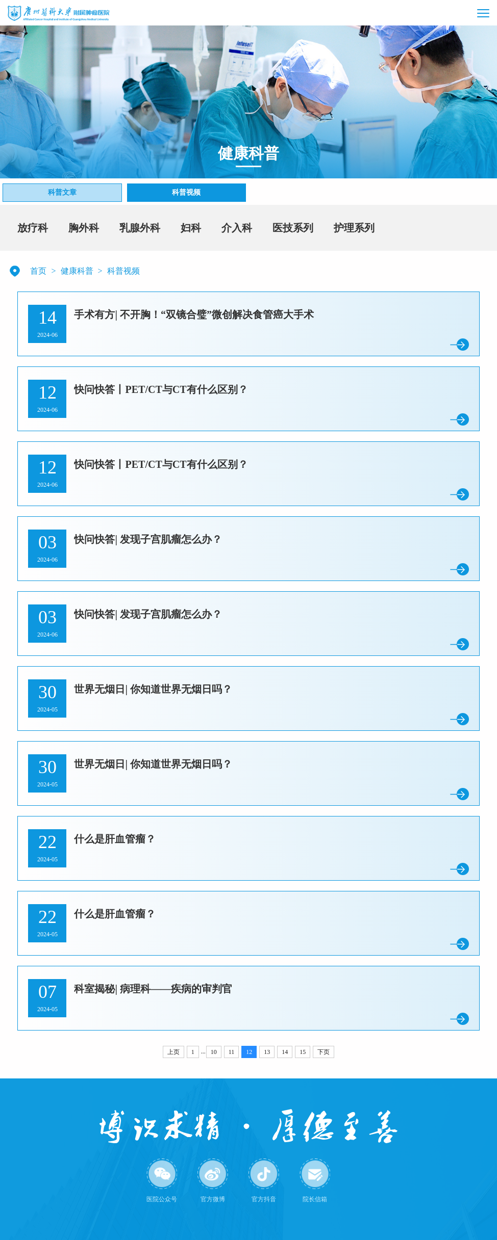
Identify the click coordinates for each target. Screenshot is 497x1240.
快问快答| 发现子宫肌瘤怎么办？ (147, 539)
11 (232, 1052)
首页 (38, 271)
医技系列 (292, 227)
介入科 (236, 227)
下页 (323, 1052)
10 (214, 1052)
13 (267, 1052)
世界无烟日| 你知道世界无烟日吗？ (153, 689)
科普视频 (186, 192)
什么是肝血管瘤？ (115, 839)
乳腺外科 (139, 227)
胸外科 (83, 227)
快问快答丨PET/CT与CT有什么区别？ (160, 389)
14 (285, 1052)
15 (303, 1052)
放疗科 (32, 227)
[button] (461, 12)
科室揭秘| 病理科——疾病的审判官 (153, 988)
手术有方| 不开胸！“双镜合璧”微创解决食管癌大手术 (193, 314)
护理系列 (354, 227)
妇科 (191, 227)
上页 (173, 1052)
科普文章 (62, 192)
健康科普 (77, 271)
